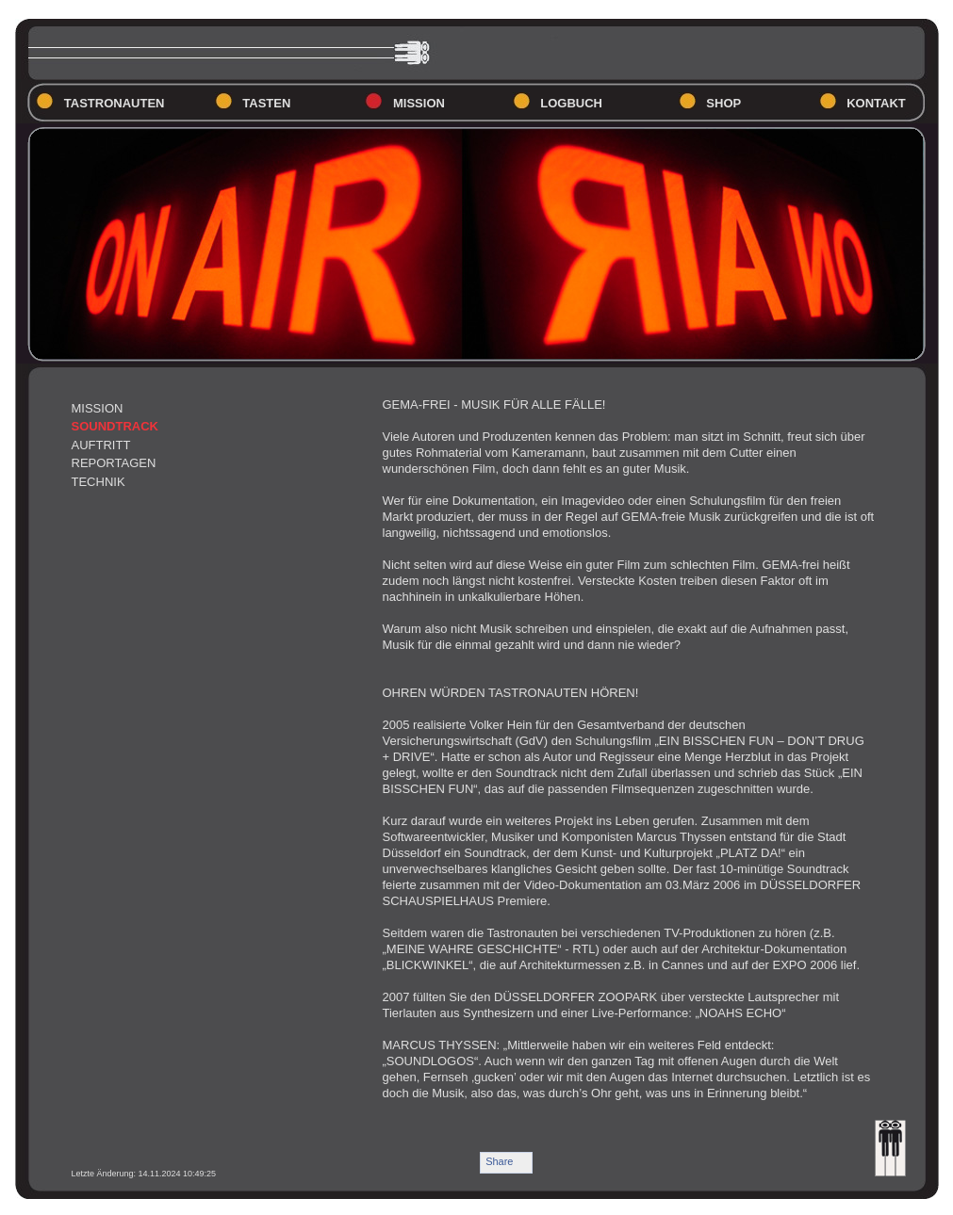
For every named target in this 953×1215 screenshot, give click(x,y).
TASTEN (266, 103)
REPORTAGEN (114, 463)
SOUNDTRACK (115, 426)
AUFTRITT (101, 445)
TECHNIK (98, 482)
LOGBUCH (571, 103)
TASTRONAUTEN (114, 103)
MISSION (419, 103)
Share (499, 1161)
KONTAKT (876, 103)
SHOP (723, 103)
